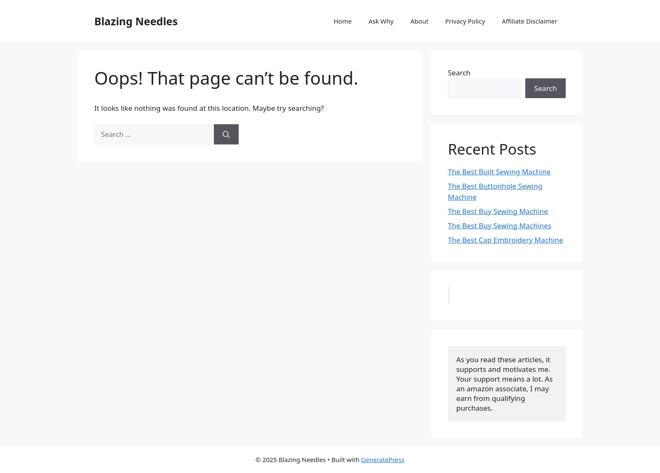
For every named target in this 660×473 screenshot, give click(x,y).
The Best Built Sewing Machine (499, 171)
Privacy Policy (465, 21)
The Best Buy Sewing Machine (498, 211)
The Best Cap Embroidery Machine (505, 240)
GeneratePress (383, 459)
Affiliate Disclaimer (529, 21)
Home (343, 21)
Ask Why (381, 21)
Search (459, 72)
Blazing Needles (136, 21)
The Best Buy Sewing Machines (499, 225)
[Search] (226, 134)
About (419, 21)
